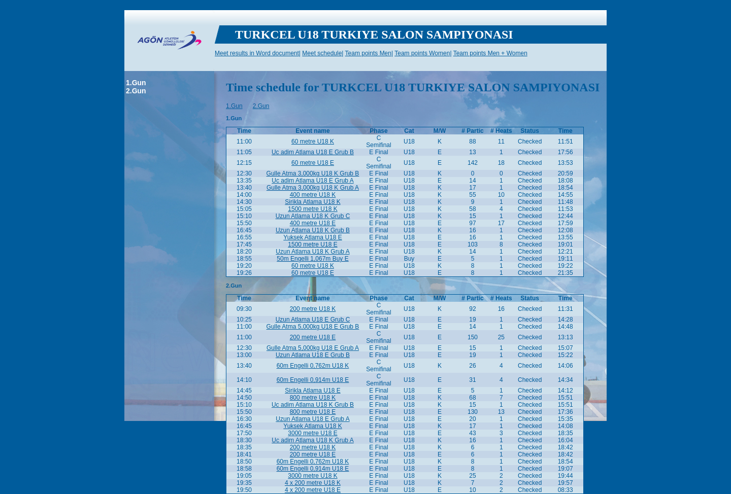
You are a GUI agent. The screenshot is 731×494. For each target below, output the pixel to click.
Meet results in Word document (257, 53)
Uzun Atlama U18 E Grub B (313, 355)
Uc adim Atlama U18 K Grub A (312, 440)
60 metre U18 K (312, 141)
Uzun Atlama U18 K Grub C (313, 216)
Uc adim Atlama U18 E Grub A (312, 180)
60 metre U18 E (312, 162)
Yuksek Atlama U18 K (312, 426)
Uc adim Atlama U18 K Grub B (313, 404)
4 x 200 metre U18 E (313, 489)
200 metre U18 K (313, 308)
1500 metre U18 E (312, 244)
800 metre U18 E (313, 411)
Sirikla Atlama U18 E (312, 390)
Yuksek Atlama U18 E (312, 237)
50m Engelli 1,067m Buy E (312, 258)
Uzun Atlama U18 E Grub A (312, 418)
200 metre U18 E (313, 337)
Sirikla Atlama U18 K (312, 201)
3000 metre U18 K (312, 475)
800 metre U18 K (313, 397)
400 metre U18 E (313, 223)
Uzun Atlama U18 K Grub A (312, 251)
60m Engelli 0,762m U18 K (313, 365)
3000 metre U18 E (312, 433)
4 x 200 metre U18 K (313, 482)
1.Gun (136, 83)
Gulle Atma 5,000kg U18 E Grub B (313, 326)
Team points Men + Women (490, 53)
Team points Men (368, 53)
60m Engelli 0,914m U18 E (313, 379)
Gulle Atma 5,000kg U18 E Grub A (313, 347)
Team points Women (422, 53)
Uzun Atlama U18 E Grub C (313, 319)
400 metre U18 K (313, 194)
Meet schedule (322, 53)
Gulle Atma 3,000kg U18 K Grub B (313, 173)
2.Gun (136, 91)
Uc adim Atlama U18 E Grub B (313, 152)
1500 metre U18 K (312, 209)
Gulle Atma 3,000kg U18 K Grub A (313, 187)
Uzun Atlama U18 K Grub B (313, 230)
